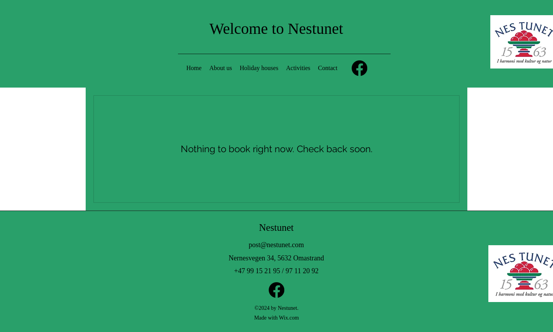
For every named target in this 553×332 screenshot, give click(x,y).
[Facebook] (359, 68)
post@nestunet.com (276, 245)
